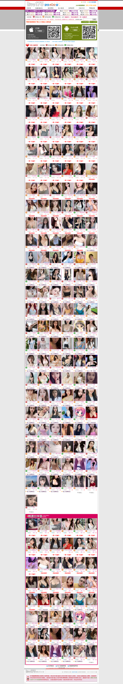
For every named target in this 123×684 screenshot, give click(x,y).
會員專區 (51, 8)
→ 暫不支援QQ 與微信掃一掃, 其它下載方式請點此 (63, 41)
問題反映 (92, 8)
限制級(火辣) (38, 17)
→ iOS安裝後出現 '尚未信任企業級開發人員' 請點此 (38, 41)
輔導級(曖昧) (48, 17)
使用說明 (71, 8)
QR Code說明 (93, 22)
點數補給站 (39, 8)
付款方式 (82, 8)
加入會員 (61, 8)
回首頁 (29, 8)
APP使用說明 (85, 22)
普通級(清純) (57, 17)
